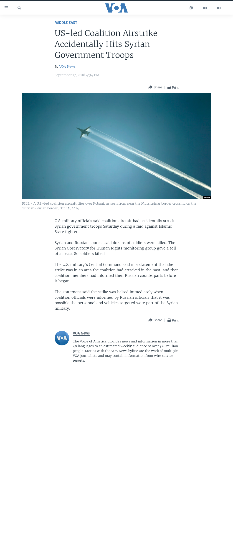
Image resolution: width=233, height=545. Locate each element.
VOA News (67, 66)
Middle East (66, 23)
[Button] (155, 87)
